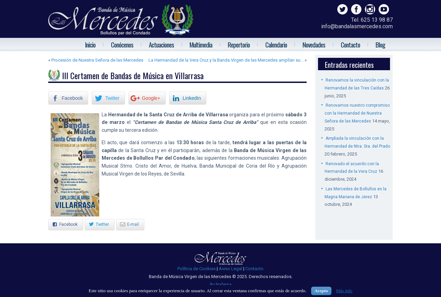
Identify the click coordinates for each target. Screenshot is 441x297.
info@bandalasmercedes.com (357, 26)
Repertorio (239, 44)
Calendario (276, 44)
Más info (344, 290)
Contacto (350, 44)
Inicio (90, 44)
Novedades (313, 44)
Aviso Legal (230, 268)
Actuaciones (161, 44)
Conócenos (122, 44)
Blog (380, 44)
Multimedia (200, 44)
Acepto (321, 290)
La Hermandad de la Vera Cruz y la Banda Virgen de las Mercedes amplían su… (226, 60)
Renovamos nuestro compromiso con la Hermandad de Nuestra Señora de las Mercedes (357, 113)
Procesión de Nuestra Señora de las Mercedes (97, 60)
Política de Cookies (196, 268)
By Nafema (221, 284)
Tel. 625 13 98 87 (372, 20)
